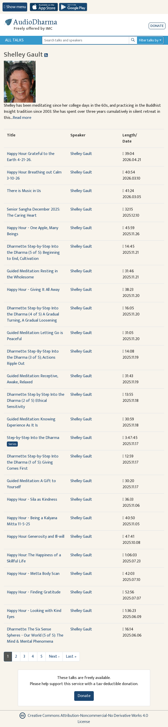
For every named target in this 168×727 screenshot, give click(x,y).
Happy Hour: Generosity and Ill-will (35, 536)
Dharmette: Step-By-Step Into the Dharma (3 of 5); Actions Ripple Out (33, 357)
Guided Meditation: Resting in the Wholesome (32, 274)
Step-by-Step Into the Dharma (33, 437)
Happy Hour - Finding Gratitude (33, 592)
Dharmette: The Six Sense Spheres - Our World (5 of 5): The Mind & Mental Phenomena (35, 635)
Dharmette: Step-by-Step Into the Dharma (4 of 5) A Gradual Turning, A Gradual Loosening (33, 314)
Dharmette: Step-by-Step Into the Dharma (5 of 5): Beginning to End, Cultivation (33, 252)
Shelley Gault (81, 153)
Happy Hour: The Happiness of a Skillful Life (34, 558)
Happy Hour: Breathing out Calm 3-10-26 (34, 175)
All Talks (14, 40)
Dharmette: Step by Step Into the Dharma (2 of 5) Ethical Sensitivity (35, 400)
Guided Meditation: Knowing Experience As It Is (31, 422)
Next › (54, 656)
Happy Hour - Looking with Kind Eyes (34, 613)
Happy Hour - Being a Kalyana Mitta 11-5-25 (32, 521)
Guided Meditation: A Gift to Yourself (31, 484)
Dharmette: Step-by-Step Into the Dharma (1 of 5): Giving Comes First (32, 462)
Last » (71, 656)
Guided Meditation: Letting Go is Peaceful (35, 335)
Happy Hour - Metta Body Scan (33, 573)
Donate (157, 26)
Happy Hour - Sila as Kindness (32, 499)
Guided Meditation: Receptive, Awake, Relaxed (32, 379)
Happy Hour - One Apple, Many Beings (32, 231)
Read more (22, 117)
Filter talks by (148, 40)
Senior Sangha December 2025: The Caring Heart (33, 212)
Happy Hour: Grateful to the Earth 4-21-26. (30, 156)
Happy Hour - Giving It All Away (33, 289)
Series (12, 444)
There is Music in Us (24, 190)
